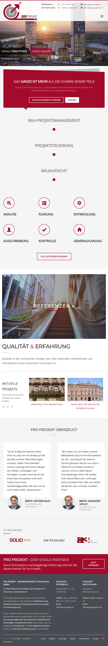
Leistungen (62, 639)
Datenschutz (7, 642)
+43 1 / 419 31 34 (67, 4)
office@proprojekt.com (93, 8)
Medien (73, 639)
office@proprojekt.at (92, 4)
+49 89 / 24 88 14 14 (69, 8)
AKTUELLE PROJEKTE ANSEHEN (46, 100)
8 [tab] (98, 62)
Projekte (52, 639)
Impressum (26, 638)
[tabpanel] (54, 33)
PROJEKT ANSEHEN (39, 51)
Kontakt (96, 639)
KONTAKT (72, 100)
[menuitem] (103, 638)
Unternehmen (84, 639)
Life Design (17, 638)
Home (43, 639)
